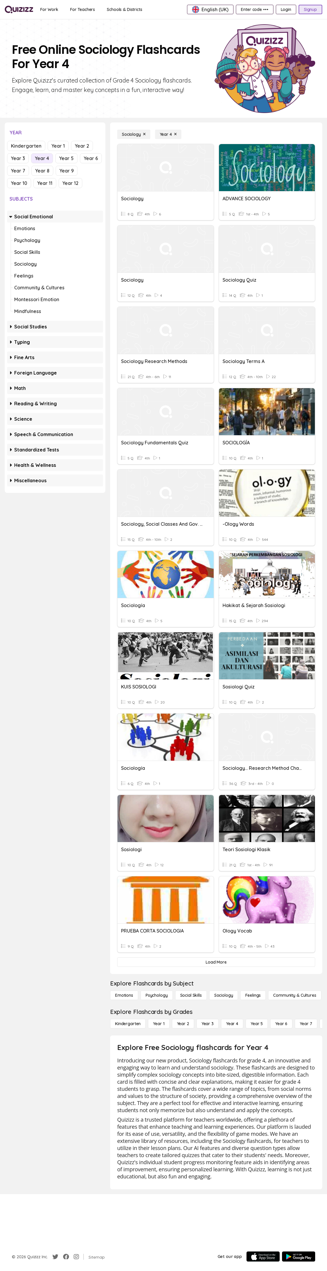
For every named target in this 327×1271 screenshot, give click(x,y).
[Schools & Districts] (124, 9)
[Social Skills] (191, 995)
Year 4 (42, 158)
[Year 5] (257, 1023)
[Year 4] (168, 134)
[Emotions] (124, 995)
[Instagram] (76, 1257)
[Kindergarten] (128, 1023)
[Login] (286, 9)
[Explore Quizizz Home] (19, 9)
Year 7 (18, 171)
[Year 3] (207, 1023)
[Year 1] (158, 1023)
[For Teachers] (82, 9)
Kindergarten (26, 146)
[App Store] (263, 1256)
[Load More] (216, 962)
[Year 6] (281, 1023)
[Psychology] (157, 995)
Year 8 (42, 171)
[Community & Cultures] (294, 995)
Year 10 (19, 183)
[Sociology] (133, 134)
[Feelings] (253, 995)
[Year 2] (183, 1023)
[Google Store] (298, 1256)
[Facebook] (66, 1257)
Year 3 (18, 158)
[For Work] (49, 9)
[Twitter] (55, 1257)
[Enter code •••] (254, 9)
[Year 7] (306, 1023)
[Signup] (310, 9)
